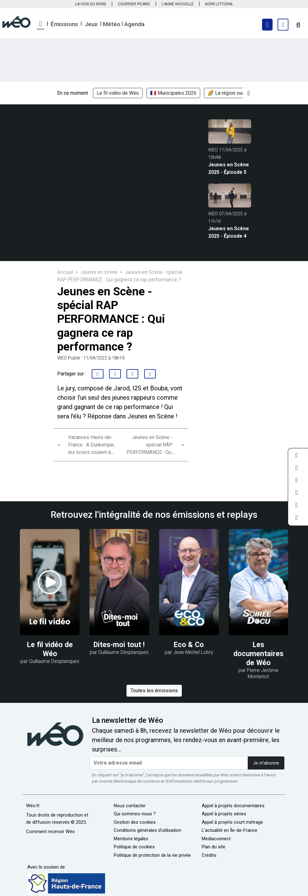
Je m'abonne (266, 763)
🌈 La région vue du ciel (234, 93)
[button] (40, 25)
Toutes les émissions (154, 690)
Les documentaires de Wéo (258, 653)
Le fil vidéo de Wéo (118, 93)
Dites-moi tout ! (119, 644)
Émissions (64, 24)
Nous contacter (130, 805)
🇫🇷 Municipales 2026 (173, 93)
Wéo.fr (33, 805)
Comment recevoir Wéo (50, 831)
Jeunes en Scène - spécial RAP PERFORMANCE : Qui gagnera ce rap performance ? (149, 452)
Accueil (65, 272)
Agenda (134, 24)
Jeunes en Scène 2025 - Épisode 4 (228, 232)
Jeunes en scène (98, 272)
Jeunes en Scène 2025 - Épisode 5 (228, 168)
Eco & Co (189, 644)
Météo (111, 24)
